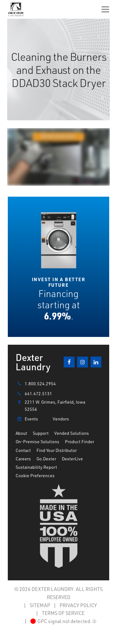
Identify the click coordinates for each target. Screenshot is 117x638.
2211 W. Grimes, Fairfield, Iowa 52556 (50, 405)
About (21, 433)
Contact (23, 450)
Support (41, 433)
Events (27, 418)
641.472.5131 (34, 393)
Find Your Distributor (57, 450)
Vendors (61, 419)
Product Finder (79, 441)
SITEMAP (40, 605)
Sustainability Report (36, 467)
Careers (23, 459)
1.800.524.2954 (36, 383)
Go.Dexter (46, 459)
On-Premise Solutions (37, 441)
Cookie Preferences (35, 475)
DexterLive (72, 459)
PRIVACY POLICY (78, 605)
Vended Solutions (71, 433)
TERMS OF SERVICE (63, 613)
